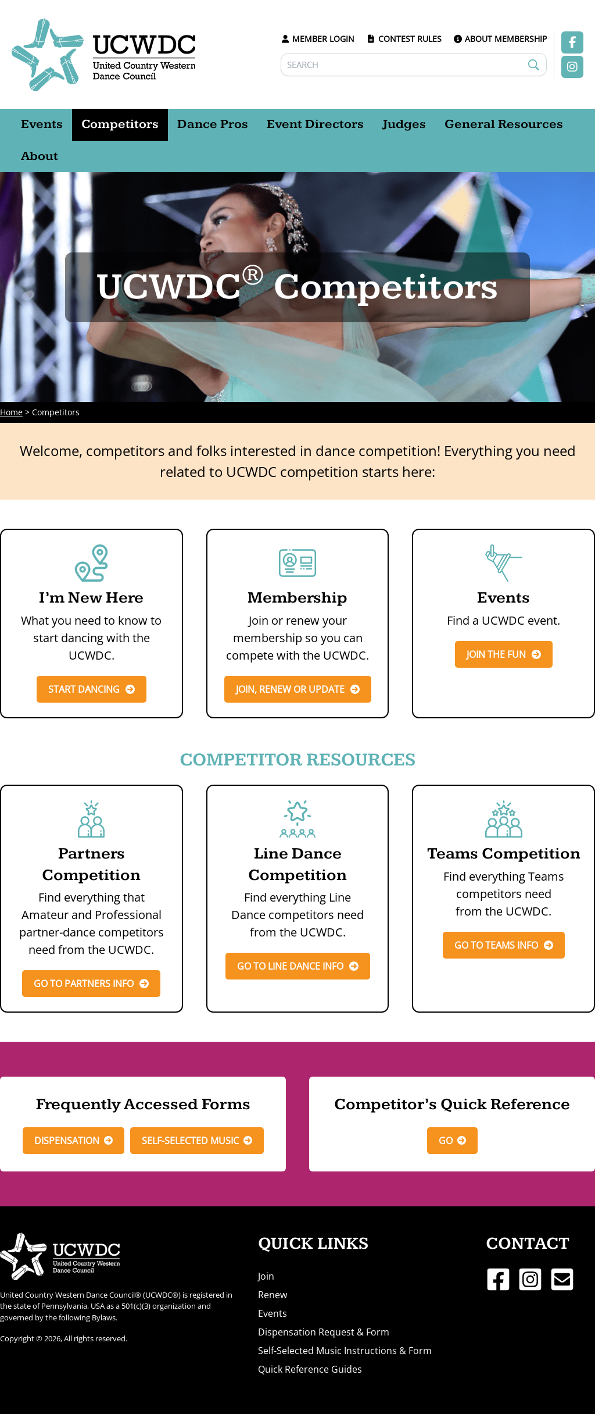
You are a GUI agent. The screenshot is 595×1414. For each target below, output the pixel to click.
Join (266, 1276)
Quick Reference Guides (310, 1369)
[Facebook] (498, 1279)
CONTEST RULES (404, 38)
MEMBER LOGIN (318, 38)
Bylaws (104, 1317)
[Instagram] (530, 1279)
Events (272, 1313)
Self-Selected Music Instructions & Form (345, 1350)
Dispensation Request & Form (323, 1332)
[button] (73, 1140)
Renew (272, 1294)
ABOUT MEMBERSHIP (500, 38)
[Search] (414, 64)
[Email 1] (562, 1279)
